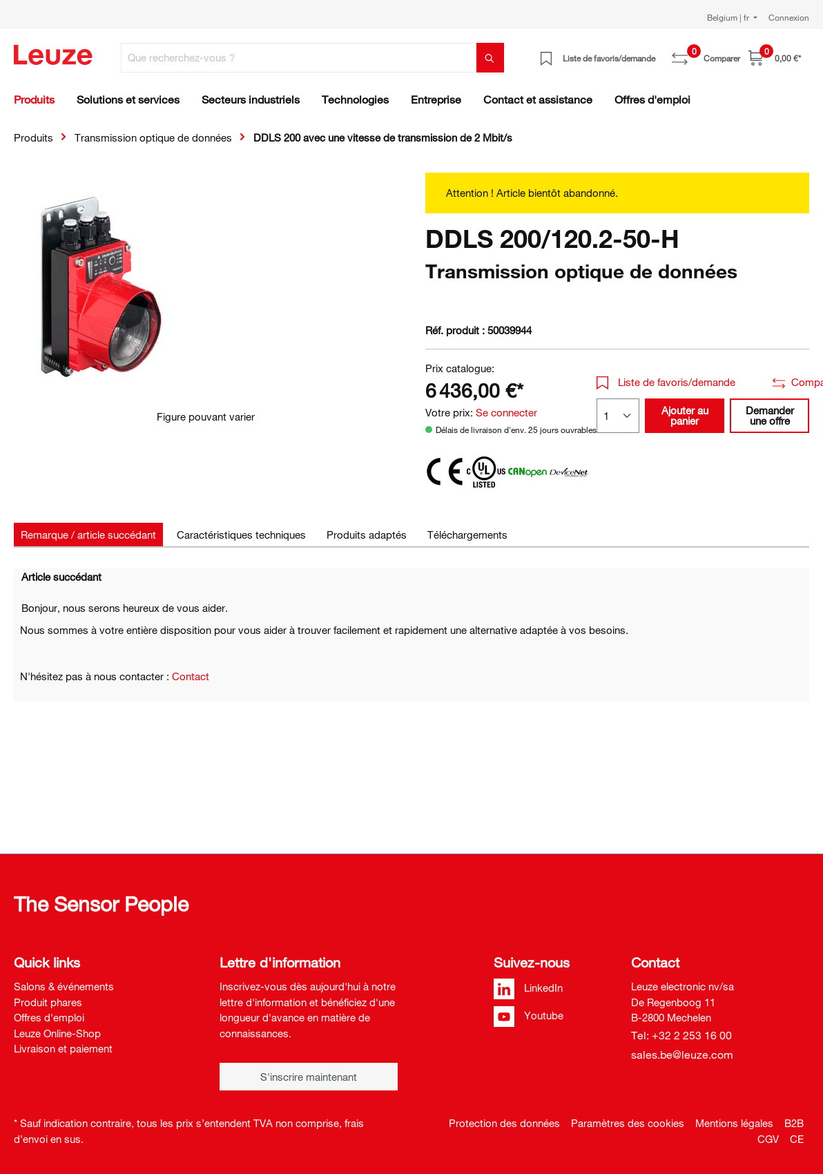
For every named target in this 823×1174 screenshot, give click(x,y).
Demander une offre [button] (770, 415)
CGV (768, 1139)
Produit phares (48, 1002)
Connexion (788, 17)
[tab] (88, 535)
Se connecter (506, 412)
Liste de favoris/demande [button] (666, 382)
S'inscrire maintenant (308, 1076)
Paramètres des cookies (627, 1123)
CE (797, 1139)
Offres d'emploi (49, 1017)
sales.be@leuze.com (682, 1054)
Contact (190, 676)
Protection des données (504, 1123)
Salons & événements (64, 986)
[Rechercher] (490, 58)
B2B (794, 1123)
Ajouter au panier (684, 415)
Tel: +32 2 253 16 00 (681, 1035)
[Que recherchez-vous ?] (299, 58)
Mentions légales (734, 1123)
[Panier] (774, 57)
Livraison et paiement (63, 1048)
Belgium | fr (729, 17)
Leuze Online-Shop (57, 1033)
